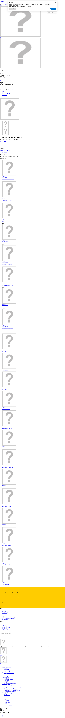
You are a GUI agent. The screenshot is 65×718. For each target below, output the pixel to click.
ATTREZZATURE (5, 677)
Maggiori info (4, 152)
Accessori (4, 616)
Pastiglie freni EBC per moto (9, 673)
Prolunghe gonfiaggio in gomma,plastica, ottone (12, 690)
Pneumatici (6, 668)
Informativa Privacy (6, 627)
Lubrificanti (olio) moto (8, 675)
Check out (2, 80)
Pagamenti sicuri (5, 626)
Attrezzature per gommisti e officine (8, 615)
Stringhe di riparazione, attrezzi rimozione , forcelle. (12, 687)
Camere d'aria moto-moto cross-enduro (10, 676)
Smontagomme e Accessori (8, 679)
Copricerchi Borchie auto (8, 697)
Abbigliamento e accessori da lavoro (10, 699)
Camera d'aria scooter (5, 389)
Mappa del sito (5, 629)
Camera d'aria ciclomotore (6, 506)
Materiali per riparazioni (6, 684)
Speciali (4, 611)
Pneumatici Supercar (7, 671)
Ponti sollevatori (7, 681)
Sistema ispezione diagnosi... (7, 221)
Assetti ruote (6, 680)
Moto (3, 672)
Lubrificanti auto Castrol (8, 693)
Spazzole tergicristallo (8, 702)
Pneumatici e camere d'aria (6, 667)
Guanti (7, 701)
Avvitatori (6, 682)
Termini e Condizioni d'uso (7, 624)
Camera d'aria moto (5, 370)
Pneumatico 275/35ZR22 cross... (7, 328)
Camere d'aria (6, 669)
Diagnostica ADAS (5, 619)
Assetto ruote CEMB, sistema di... (8, 200)
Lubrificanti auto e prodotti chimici (8, 618)
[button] (55, 2)
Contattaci (2, 1)
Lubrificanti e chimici (6, 692)
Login (5, 4)
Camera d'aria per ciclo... (6, 564)
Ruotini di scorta (7, 698)
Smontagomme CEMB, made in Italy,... (8, 179)
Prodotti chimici (7, 696)
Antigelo (5, 694)
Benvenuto (4, 715)
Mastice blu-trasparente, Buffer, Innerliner (11, 689)
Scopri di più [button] (13, 8)
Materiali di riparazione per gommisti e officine (10, 617)
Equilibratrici (6, 678)
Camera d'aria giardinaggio (6, 545)
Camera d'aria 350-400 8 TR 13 (7, 428)
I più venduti (4, 613)
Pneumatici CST (7, 670)
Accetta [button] (53, 8)
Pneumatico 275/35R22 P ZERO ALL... (8, 306)
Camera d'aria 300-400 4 (6, 409)
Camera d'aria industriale (6, 525)
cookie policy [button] (16, 5)
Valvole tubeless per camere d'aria (10, 691)
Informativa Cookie (6, 628)
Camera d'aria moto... (5, 584)
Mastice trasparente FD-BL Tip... (7, 285)
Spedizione (4, 625)
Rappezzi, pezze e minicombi (9, 688)
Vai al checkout (10, 89)
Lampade (6, 703)
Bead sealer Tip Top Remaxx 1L (7, 264)
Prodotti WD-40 (7, 695)
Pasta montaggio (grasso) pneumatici (10, 686)
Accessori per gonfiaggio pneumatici (10, 683)
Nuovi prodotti (5, 612)
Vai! (9, 633)
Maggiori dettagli (3, 141)
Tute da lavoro (8, 700)
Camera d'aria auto (5, 351)
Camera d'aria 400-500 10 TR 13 (7, 467)
